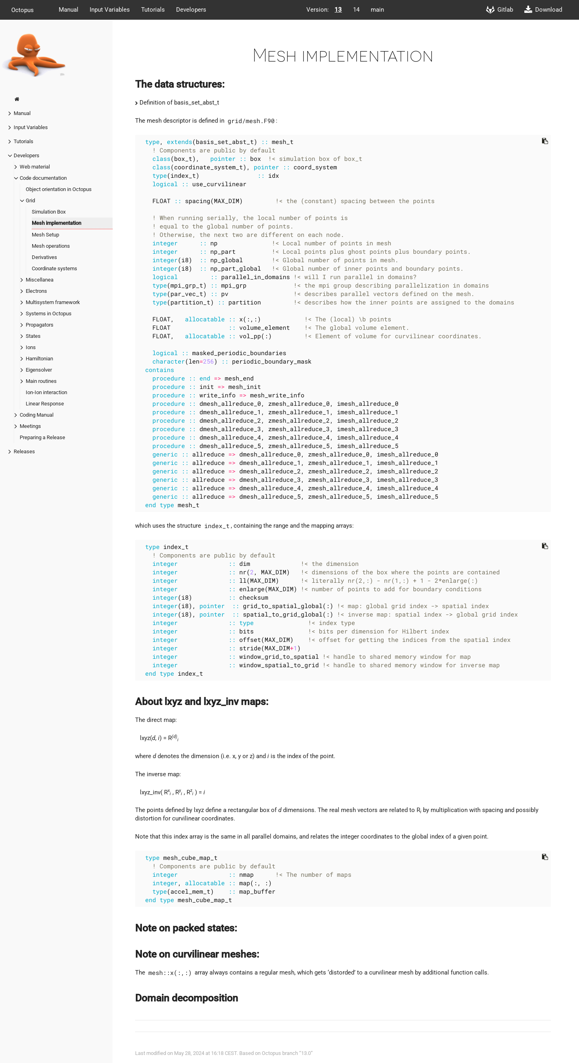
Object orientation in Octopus (59, 189)
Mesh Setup (45, 235)
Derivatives (44, 257)
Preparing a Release (42, 437)
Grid (30, 200)
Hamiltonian (39, 359)
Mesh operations (51, 246)
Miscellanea (39, 280)
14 (356, 9)
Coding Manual (36, 415)
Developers (191, 9)
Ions (31, 347)
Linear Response (45, 404)
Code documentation (43, 178)
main (377, 9)
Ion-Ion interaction (46, 392)
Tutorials (153, 9)
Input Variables (110, 9)
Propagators (39, 325)
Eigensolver (39, 370)
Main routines (41, 381)
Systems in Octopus (49, 313)
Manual (68, 9)
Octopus (22, 9)
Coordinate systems (54, 268)
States (33, 336)
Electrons (36, 291)
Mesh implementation (56, 223)
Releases (24, 451)
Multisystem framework (53, 302)
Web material (35, 167)
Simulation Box (49, 212)
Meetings (30, 426)
